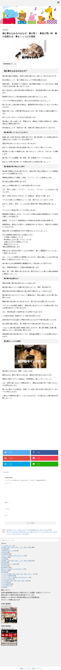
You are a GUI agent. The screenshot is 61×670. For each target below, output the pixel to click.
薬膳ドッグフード (37, 668)
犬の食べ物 (4, 552)
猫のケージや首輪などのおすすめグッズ (12, 569)
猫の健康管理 (5, 567)
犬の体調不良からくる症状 (8, 550)
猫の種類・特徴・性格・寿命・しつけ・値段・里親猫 (16, 560)
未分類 (3, 587)
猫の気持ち (6, 472)
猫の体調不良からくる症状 (8, 564)
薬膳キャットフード (25, 668)
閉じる (13, 64)
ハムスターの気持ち (7, 579)
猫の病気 (3, 562)
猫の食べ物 (4, 565)
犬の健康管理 (5, 554)
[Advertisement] (30, 428)
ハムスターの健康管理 (7, 575)
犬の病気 (3, 549)
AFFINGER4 (41, 658)
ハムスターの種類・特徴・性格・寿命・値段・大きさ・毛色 (18, 574)
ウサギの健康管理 (6, 584)
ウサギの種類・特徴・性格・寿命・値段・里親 (14, 580)
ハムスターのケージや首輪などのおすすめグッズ (15, 577)
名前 (6, 502)
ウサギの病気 (5, 582)
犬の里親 (3, 559)
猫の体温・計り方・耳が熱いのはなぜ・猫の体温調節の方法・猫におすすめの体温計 (29, 530)
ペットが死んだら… (7, 545)
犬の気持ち (4, 557)
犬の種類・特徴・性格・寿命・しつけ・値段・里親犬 (16, 547)
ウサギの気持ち (5, 585)
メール (7, 509)
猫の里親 (3, 572)
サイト (6, 515)
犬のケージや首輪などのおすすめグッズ (12, 555)
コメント (8, 483)
